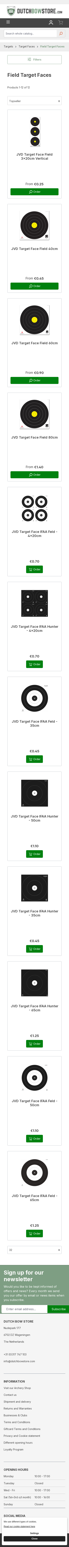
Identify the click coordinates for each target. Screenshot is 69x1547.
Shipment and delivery (17, 1401)
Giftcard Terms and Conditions (22, 1429)
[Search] (60, 34)
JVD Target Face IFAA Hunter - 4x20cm (34, 629)
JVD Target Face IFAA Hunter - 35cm (34, 913)
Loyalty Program (13, 1449)
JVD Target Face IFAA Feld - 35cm (34, 723)
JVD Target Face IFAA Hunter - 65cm (34, 1008)
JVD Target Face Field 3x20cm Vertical (34, 156)
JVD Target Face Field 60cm (34, 343)
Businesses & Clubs (15, 1415)
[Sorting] (34, 101)
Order (34, 192)
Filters (34, 59)
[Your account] (51, 23)
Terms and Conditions (17, 1422)
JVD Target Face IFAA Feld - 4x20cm (34, 534)
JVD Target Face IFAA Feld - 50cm (34, 1103)
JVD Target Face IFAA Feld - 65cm (34, 1198)
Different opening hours (18, 1442)
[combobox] (30, 33)
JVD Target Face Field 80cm (34, 437)
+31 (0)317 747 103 (15, 1354)
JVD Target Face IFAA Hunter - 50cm (34, 818)
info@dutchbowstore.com (19, 1361)
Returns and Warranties (18, 1408)
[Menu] (8, 22)
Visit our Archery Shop (17, 1388)
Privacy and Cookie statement (22, 1435)
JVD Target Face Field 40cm (34, 249)
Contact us (10, 1394)
